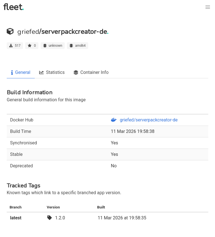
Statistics (52, 72)
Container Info (91, 72)
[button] (207, 7)
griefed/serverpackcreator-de (144, 120)
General (20, 72)
